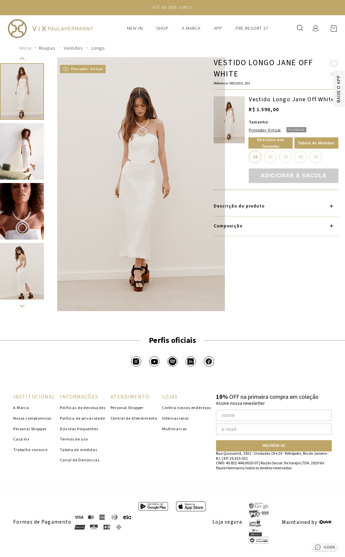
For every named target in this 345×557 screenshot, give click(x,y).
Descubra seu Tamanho (270, 143)
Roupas (47, 48)
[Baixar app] (326, 89)
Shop (162, 28)
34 (255, 157)
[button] (22, 58)
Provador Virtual (82, 69)
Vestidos (73, 48)
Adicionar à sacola (293, 175)
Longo (98, 48)
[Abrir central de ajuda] (324, 548)
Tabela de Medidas (316, 143)
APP (218, 28)
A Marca (191, 28)
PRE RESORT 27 (252, 28)
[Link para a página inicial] (25, 48)
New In (135, 28)
